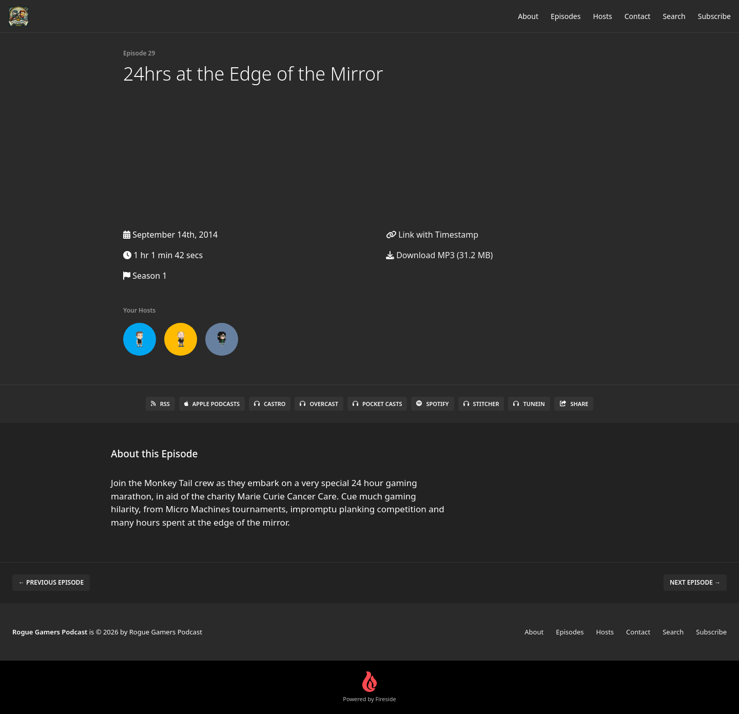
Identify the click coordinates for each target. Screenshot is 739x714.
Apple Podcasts (212, 404)
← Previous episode (51, 582)
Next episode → (695, 582)
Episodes (565, 16)
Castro (269, 404)
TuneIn (528, 404)
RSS (160, 404)
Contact (638, 16)
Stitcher (481, 404)
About (528, 16)
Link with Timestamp (432, 234)
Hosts (602, 16)
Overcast (319, 404)
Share (574, 404)
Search (674, 16)
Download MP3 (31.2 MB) (439, 255)
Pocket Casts (377, 404)
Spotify (432, 404)
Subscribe (714, 16)
